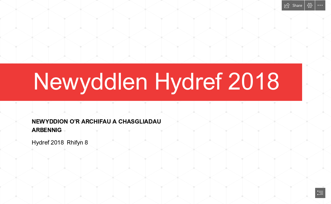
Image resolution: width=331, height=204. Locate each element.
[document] (165, 102)
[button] (293, 5)
